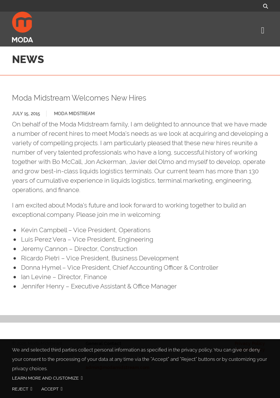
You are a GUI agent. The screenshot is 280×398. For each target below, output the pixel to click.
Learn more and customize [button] (45, 378)
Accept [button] (50, 389)
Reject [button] (20, 389)
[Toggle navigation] (261, 30)
